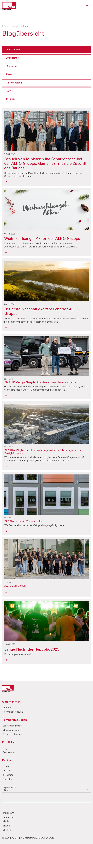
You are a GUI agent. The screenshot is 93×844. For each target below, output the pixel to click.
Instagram (8, 775)
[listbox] (46, 789)
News (9, 91)
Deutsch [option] (8, 790)
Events (10, 74)
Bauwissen (12, 66)
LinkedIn (7, 771)
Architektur (12, 58)
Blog (5, 748)
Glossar (6, 826)
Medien (6, 821)
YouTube (7, 779)
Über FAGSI (8, 708)
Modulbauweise (11, 730)
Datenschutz (9, 817)
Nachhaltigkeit (14, 83)
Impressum (8, 813)
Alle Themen (13, 50)
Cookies (7, 830)
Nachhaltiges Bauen (13, 712)
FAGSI (5, 26)
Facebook (8, 766)
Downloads (8, 752)
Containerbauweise (12, 726)
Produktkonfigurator (13, 734)
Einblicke (15, 26)
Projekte (10, 99)
